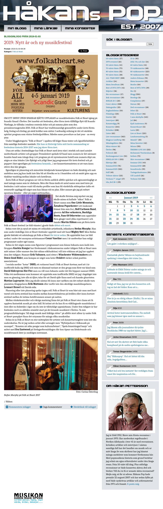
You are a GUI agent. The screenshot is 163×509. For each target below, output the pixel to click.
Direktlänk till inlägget (83, 406)
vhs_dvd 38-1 (111, 182)
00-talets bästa (112, 58)
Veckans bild (135, 179)
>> (151, 197)
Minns (133, 146)
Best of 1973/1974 (113, 88)
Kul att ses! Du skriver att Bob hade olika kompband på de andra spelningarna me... (128, 343)
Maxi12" (134, 140)
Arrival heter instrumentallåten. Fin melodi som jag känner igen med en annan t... (128, 314)
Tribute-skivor (112, 175)
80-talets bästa (112, 71)
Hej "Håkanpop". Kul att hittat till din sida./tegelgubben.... (125, 358)
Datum (133, 104)
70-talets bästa (112, 68)
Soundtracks (135, 169)
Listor (108, 133)
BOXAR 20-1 (111, 101)
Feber (132, 110)
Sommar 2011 (136, 162)
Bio (131, 91)
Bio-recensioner (113, 94)
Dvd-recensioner (137, 107)
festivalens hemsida (41, 163)
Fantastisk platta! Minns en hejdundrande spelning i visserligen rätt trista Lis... (128, 257)
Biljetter (109, 91)
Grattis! (109, 117)
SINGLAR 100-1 (112, 159)
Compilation (135, 101)
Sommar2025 (111, 169)
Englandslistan (112, 110)
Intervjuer (110, 120)
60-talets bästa (136, 65)
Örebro (109, 149)
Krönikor (110, 130)
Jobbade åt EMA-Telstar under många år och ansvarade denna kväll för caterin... (129, 271)
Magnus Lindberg (113, 140)
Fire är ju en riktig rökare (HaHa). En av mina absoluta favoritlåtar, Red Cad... (130, 300)
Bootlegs (134, 97)
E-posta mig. (133, 483)
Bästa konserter (137, 81)
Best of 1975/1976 (137, 88)
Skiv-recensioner (137, 159)
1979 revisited (112, 61)
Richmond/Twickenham (141, 153)
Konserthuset (136, 127)
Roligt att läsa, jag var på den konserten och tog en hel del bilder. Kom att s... (128, 285)
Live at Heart (135, 133)
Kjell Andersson (137, 123)
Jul (131, 120)
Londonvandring (137, 136)
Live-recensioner (113, 136)
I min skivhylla (136, 117)
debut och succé (62, 225)
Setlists (133, 156)
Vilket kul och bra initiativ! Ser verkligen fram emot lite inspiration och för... (130, 372)
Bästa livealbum (113, 84)
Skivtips (109, 162)
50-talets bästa (112, 65)
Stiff (108, 172)
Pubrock (109, 153)
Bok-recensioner (113, 97)
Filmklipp (110, 114)
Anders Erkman (137, 78)
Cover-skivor (111, 104)
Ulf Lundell (135, 175)
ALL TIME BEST (113, 78)
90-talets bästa (112, 75)
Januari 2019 (131, 197)
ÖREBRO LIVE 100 (138, 149)
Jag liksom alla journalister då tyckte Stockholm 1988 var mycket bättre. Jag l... (127, 329)
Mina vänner (111, 146)
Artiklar (109, 81)
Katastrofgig (111, 123)
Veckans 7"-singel (113, 179)
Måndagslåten (112, 143)
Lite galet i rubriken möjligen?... (123, 243)
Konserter (110, 127)
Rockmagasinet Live (114, 156)
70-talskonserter (137, 68)
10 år (132, 58)
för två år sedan (58, 235)
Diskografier (111, 107)
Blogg (132, 94)
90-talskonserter (137, 75)
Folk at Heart (17, 52)
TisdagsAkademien (138, 172)
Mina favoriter (136, 143)
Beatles (133, 84)
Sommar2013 (111, 166)
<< (110, 197)
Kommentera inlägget (18, 406)
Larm (132, 130)
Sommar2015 (135, 166)
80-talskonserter (137, 71)
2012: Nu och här (137, 61)
